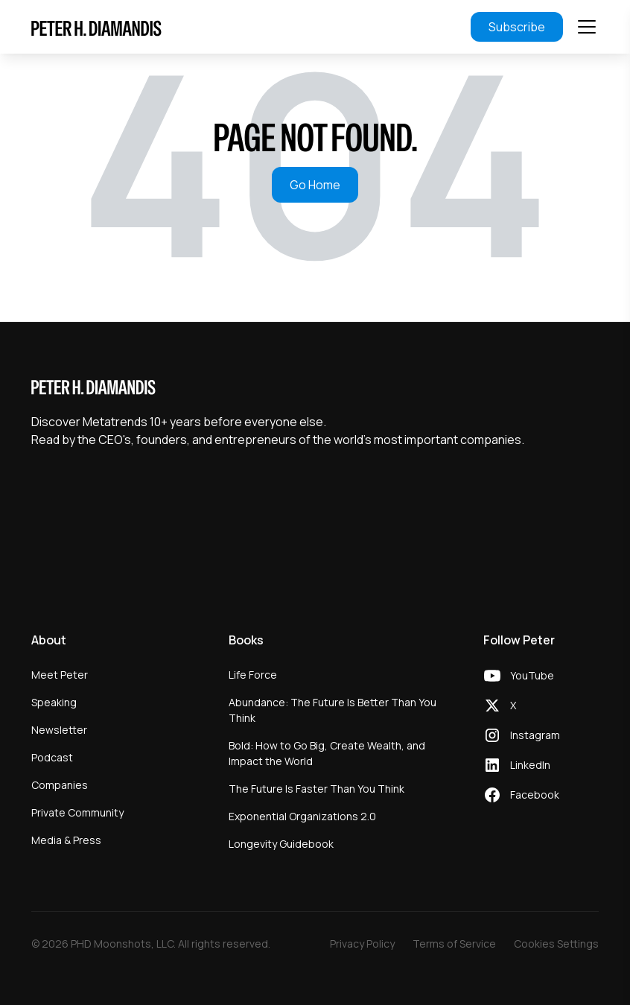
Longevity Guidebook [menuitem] (281, 844)
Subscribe (517, 27)
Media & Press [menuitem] (66, 840)
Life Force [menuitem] (253, 675)
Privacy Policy (362, 943)
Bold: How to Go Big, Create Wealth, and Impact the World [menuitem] (327, 753)
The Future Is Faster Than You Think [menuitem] (316, 789)
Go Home (315, 185)
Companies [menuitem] (59, 785)
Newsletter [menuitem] (59, 730)
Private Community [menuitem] (77, 812)
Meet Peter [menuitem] (59, 675)
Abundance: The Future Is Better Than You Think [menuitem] (332, 710)
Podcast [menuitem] (52, 757)
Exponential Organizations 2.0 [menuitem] (302, 816)
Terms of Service (454, 943)
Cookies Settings (556, 943)
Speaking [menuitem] (54, 702)
